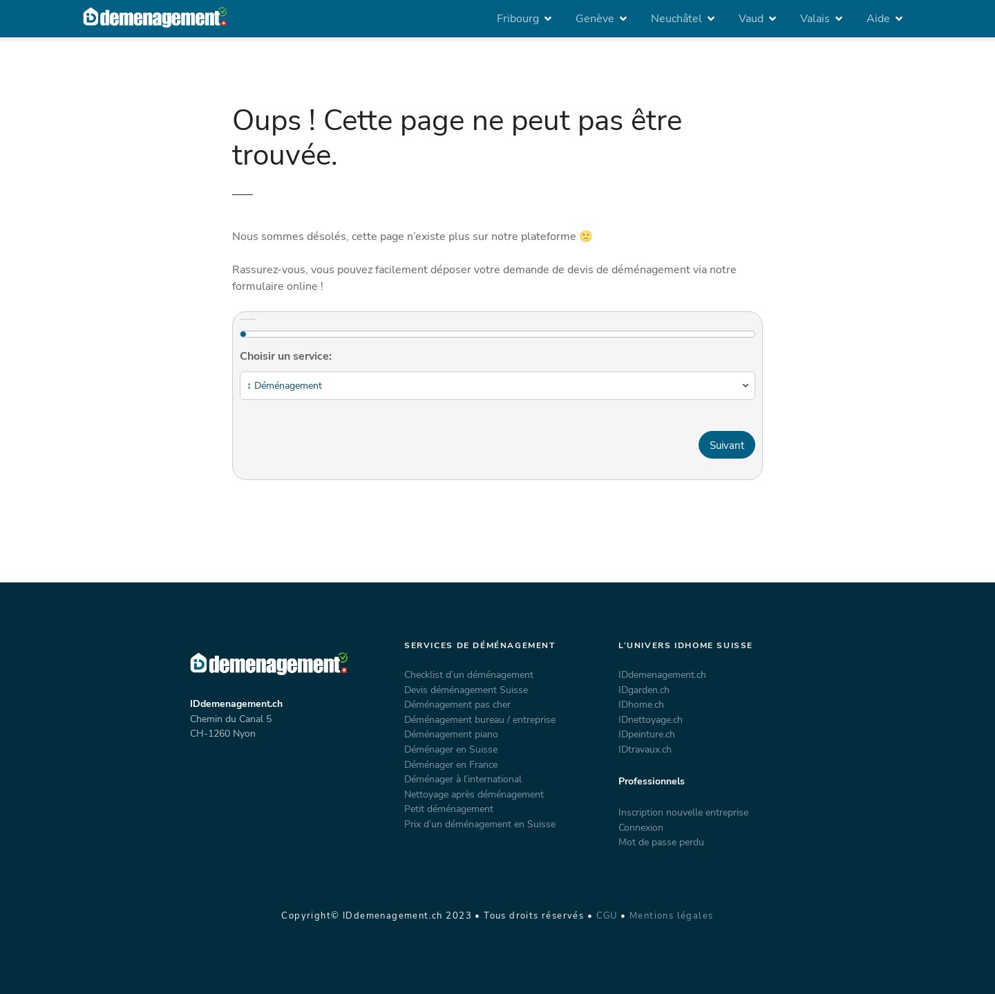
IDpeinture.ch (646, 734)
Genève (595, 18)
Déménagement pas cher (457, 704)
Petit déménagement (448, 809)
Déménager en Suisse (451, 749)
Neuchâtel (676, 18)
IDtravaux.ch (645, 749)
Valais (815, 18)
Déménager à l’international (463, 779)
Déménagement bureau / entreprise (480, 719)
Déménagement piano (451, 734)
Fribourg (518, 18)
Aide (878, 18)
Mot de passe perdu (661, 842)
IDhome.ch (641, 704)
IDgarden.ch (644, 690)
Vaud (751, 18)
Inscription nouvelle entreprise (683, 812)
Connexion (640, 827)
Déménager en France (451, 764)
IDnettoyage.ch (650, 719)
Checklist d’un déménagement (468, 674)
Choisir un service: (286, 356)
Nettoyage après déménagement (474, 794)
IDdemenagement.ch (662, 674)
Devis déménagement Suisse (466, 690)
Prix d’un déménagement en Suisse (480, 824)
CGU (607, 916)
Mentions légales (671, 916)
